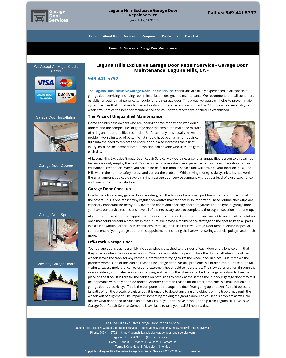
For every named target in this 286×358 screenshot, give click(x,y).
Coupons (148, 36)
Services (130, 36)
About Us (110, 36)
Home (92, 36)
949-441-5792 (241, 12)
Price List (191, 36)
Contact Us (170, 36)
